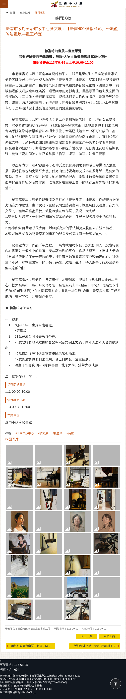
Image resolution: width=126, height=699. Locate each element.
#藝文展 (43, 433)
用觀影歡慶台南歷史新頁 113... (30, 646)
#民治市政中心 (24, 433)
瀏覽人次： (7, 669)
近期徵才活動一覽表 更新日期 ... (94, 646)
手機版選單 (4, 4)
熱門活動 (40, 12)
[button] (19, 455)
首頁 (12, 12)
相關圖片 (12, 439)
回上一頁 (86, 636)
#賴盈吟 (57, 433)
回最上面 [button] (109, 636)
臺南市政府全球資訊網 (67, 4)
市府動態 (25, 12)
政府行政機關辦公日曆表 (28, 685)
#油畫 (70, 433)
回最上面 (115, 683)
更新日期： (7, 664)
